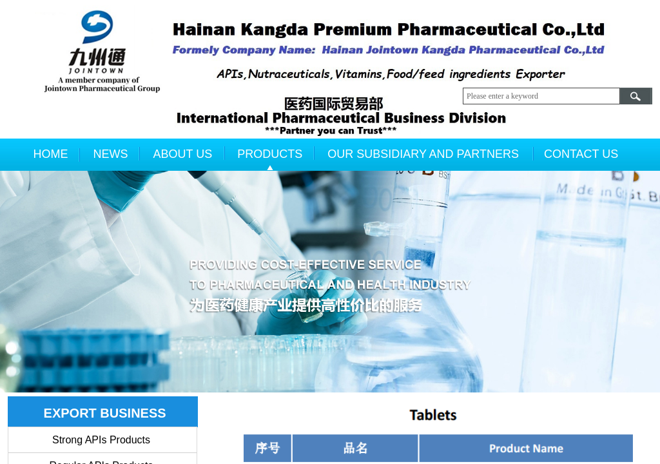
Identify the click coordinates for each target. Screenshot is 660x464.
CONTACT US (581, 154)
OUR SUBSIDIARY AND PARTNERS (423, 154)
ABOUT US (183, 154)
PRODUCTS (269, 154)
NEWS (110, 154)
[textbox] (541, 96)
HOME (51, 154)
